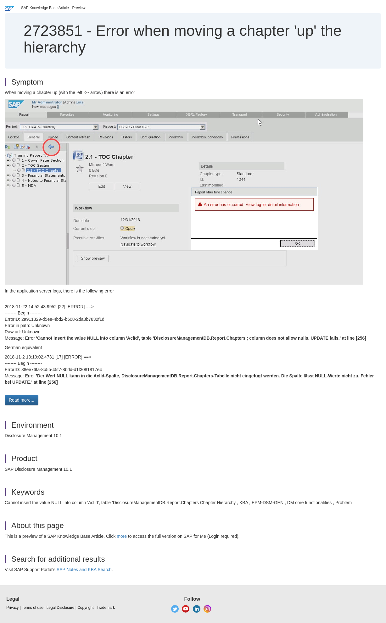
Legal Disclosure (61, 607)
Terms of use (32, 607)
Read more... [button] (21, 400)
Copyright (85, 607)
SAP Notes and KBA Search (84, 569)
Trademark (106, 607)
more (122, 536)
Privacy (12, 607)
